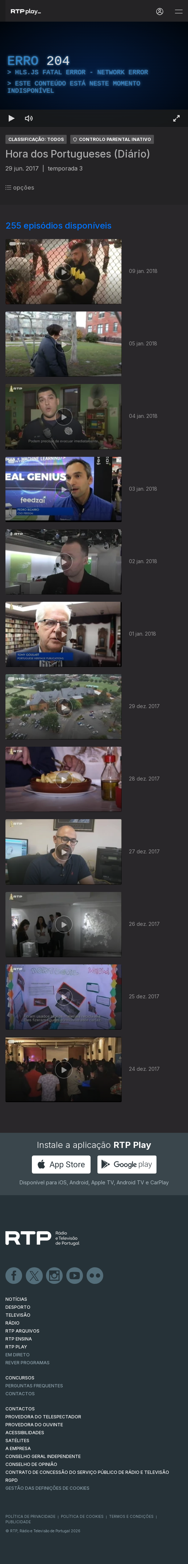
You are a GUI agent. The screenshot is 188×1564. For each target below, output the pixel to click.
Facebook (14, 1276)
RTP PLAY (16, 1346)
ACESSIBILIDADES (24, 1432)
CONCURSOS (19, 1377)
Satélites (17, 1440)
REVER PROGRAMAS (27, 1362)
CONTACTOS (20, 1408)
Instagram (54, 1276)
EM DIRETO (17, 1354)
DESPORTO (17, 1307)
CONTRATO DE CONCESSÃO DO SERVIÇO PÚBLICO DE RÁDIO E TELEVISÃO (87, 1472)
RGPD (11, 1480)
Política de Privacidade (30, 1516)
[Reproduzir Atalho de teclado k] (11, 118)
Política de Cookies (82, 1516)
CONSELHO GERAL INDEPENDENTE (43, 1456)
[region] (94, 74)
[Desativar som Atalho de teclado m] (29, 118)
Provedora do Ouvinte (34, 1424)
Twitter (34, 1276)
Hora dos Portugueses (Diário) (77, 154)
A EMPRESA (18, 1448)
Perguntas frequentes (34, 1385)
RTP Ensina (18, 1339)
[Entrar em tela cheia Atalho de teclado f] (176, 118)
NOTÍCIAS (16, 1299)
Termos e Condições (131, 1516)
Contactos (20, 1393)
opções (19, 187)
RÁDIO (12, 1323)
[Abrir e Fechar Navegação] (178, 11)
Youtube (75, 1276)
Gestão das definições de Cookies (47, 1488)
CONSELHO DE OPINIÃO (31, 1464)
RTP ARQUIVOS (22, 1331)
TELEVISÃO (17, 1315)
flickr (95, 1276)
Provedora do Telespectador (43, 1416)
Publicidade (18, 1522)
